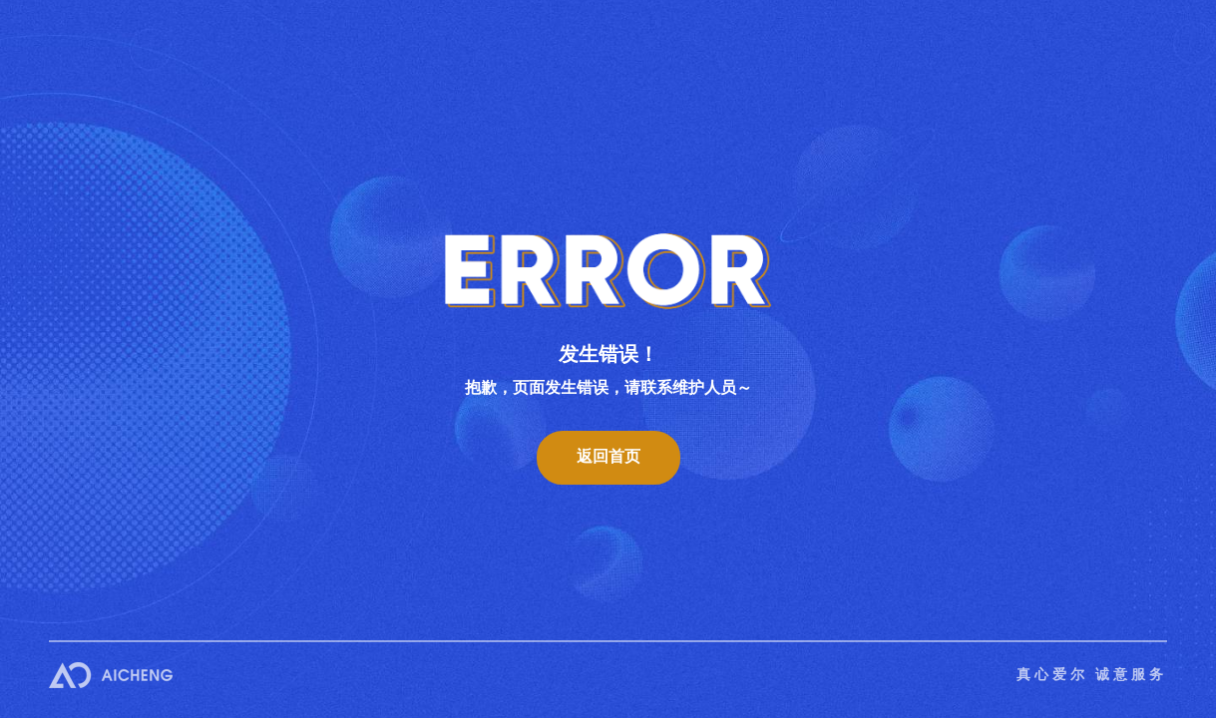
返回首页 (608, 456)
